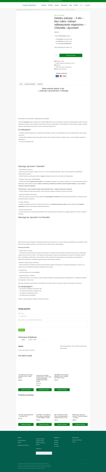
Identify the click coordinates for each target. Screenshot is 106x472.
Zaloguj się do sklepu (77, 440)
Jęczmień (43, 5)
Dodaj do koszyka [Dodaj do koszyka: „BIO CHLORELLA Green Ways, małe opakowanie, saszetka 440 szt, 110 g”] (62, 424)
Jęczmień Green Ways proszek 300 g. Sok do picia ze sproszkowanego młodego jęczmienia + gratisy (43, 378)
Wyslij (22, 330)
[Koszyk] (81, 5)
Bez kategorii (59, 15)
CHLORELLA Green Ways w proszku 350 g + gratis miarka (25, 376)
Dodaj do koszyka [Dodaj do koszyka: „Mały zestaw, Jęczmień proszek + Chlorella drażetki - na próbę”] (80, 424)
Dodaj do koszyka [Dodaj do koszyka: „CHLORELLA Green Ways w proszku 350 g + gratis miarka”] (26, 389)
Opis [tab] (21, 84)
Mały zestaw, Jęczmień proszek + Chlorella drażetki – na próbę (79, 416)
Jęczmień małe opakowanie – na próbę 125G (25, 415)
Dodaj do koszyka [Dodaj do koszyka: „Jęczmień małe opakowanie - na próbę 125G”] (26, 424)
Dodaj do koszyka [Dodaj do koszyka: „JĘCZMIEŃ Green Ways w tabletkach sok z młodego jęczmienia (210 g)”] (62, 389)
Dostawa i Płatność (40, 438)
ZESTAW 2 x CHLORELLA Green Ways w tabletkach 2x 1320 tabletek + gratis (43, 416)
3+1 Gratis (56, 446)
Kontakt (76, 5)
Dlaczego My (64, 5)
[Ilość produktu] (56, 55)
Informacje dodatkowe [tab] (30, 84)
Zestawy (57, 5)
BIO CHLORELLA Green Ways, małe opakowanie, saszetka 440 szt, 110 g (61, 416)
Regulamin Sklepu (40, 440)
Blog (70, 5)
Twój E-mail (21, 313)
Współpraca (38, 448)
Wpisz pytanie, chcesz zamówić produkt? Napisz (30, 319)
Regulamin (86, 463)
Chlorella (50, 5)
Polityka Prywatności (40, 442)
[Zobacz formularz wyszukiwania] (87, 5)
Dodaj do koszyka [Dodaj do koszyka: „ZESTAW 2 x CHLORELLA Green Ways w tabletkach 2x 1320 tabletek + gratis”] (44, 424)
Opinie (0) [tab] (40, 84)
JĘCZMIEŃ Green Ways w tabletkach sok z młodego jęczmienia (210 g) (61, 376)
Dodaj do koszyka (70, 55)
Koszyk (73, 442)
